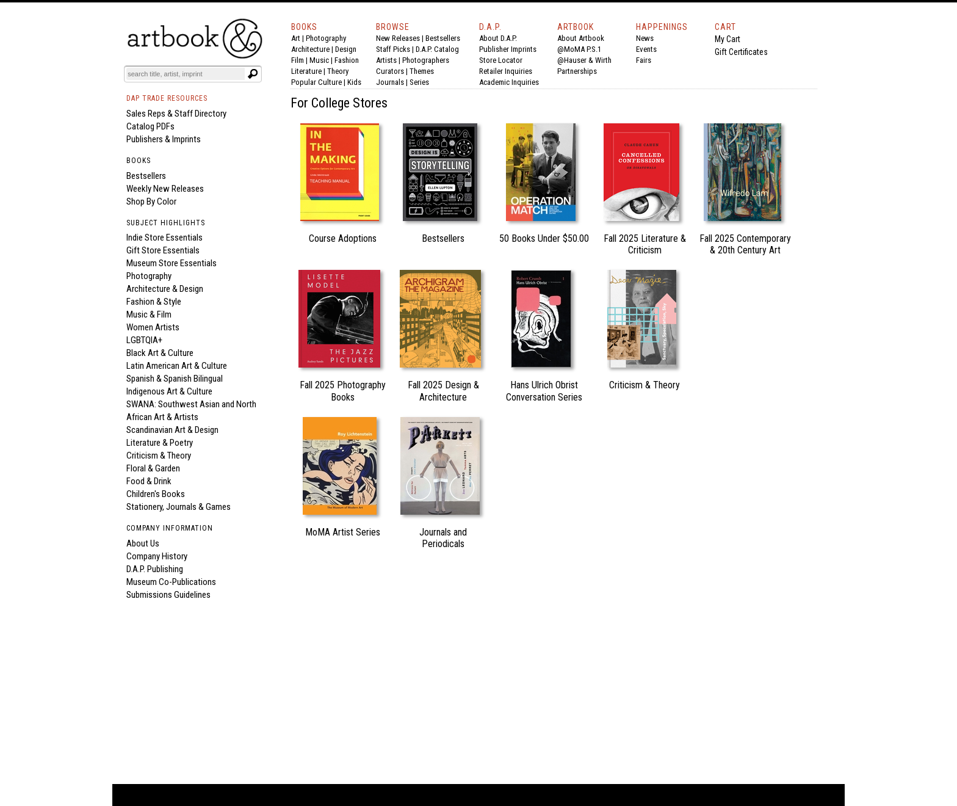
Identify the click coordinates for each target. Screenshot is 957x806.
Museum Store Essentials (171, 263)
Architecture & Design (164, 288)
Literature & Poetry (159, 442)
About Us (142, 543)
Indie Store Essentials (164, 237)
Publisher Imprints (507, 49)
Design (345, 49)
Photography (326, 38)
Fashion (346, 60)
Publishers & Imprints (163, 139)
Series (419, 82)
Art (295, 38)
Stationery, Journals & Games (178, 506)
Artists (386, 60)
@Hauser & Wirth (584, 60)
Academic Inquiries (509, 82)
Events (646, 49)
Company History (156, 556)
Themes (422, 71)
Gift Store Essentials (163, 250)
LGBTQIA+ (144, 340)
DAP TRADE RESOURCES (167, 98)
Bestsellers (442, 38)
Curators (390, 71)
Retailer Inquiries (505, 71)
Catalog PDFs (150, 126)
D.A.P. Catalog (437, 49)
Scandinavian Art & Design (172, 429)
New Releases (398, 38)
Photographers (425, 60)
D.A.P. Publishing (154, 569)
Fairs (643, 60)
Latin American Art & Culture (176, 365)
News (645, 38)
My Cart (727, 39)
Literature (306, 71)
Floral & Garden (153, 468)
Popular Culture (316, 82)
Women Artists (152, 327)
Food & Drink (149, 481)
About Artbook (580, 38)
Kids (354, 82)
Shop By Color (151, 201)
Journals (390, 82)
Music (319, 60)
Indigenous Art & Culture (169, 391)
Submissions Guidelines (168, 594)
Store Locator (500, 60)
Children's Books (155, 493)
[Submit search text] (252, 74)
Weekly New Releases (165, 188)
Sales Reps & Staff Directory (176, 113)
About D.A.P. (498, 38)
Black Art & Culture (159, 352)
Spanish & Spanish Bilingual (174, 378)
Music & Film (149, 314)
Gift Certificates (741, 52)
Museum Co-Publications (171, 581)
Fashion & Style (153, 301)
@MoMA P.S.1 (579, 49)
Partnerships (577, 71)
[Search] (185, 74)
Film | (300, 60)
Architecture (310, 49)
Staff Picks (393, 49)
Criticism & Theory (158, 455)
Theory (337, 71)
